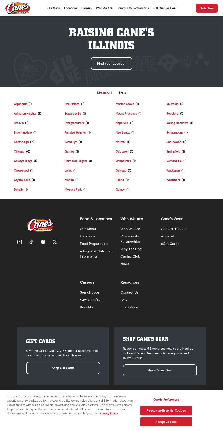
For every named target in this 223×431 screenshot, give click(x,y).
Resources (129, 282)
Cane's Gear (172, 219)
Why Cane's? (90, 299)
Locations (70, 8)
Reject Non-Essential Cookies (166, 413)
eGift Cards (170, 243)
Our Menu (53, 8)
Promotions (129, 307)
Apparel (167, 236)
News (124, 263)
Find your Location (111, 63)
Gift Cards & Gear (164, 8)
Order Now (207, 8)
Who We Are (104, 8)
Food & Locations (96, 219)
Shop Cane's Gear (159, 370)
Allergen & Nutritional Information (97, 254)
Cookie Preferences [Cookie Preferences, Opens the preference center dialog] (166, 402)
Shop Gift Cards (63, 368)
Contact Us (129, 292)
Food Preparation (94, 243)
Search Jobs (90, 292)
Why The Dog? (131, 249)
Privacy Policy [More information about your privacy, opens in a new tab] (109, 416)
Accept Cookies (166, 424)
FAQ (123, 299)
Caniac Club (130, 256)
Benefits (86, 307)
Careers (86, 8)
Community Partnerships (133, 8)
